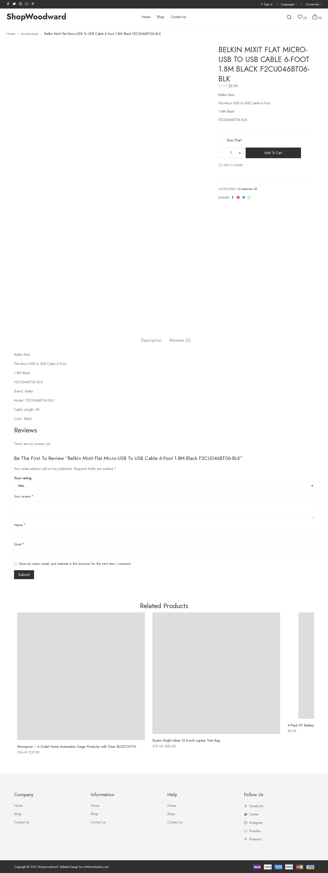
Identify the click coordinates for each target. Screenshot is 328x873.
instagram (21, 4)
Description (151, 340)
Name (20, 525)
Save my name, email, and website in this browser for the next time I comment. (75, 563)
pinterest (33, 4)
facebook (8, 4)
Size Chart (234, 140)
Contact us (21, 822)
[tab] (151, 341)
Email (19, 544)
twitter (14, 4)
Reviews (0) (180, 340)
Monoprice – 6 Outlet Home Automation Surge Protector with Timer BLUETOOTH (76, 746)
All (255, 189)
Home (18, 805)
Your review (24, 496)
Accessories (245, 189)
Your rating (23, 478)
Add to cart (273, 152)
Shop (17, 813)
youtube (27, 4)
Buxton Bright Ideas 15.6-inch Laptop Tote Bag (186, 740)
